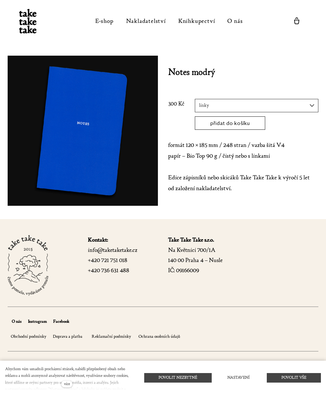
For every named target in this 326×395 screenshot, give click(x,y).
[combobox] (256, 105)
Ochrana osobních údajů (159, 336)
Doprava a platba (67, 336)
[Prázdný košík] (297, 21)
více (67, 383)
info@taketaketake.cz (112, 250)
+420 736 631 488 (108, 270)
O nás (17, 321)
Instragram (37, 321)
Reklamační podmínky (111, 336)
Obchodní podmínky (28, 336)
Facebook (61, 321)
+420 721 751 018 (107, 260)
